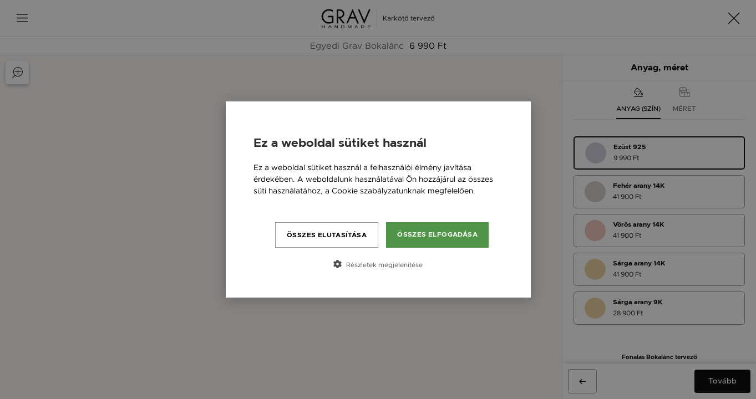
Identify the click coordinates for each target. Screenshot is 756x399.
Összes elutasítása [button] (327, 235)
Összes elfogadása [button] (437, 234)
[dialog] (378, 199)
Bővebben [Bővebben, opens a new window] (272, 202)
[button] (378, 264)
